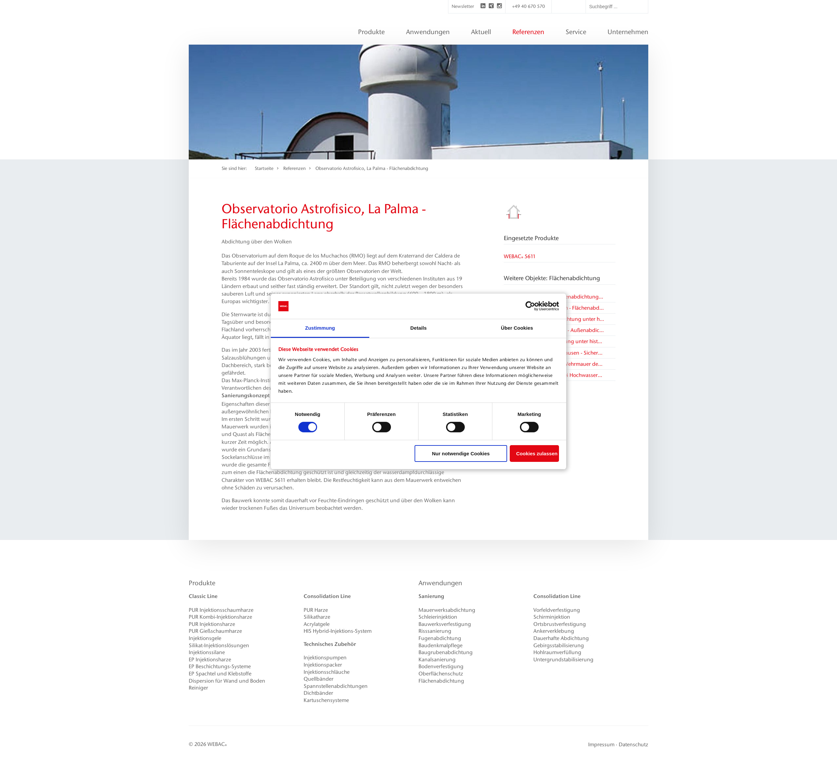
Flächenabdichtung (441, 681)
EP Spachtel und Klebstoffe (220, 673)
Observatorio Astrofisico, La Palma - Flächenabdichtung (371, 168)
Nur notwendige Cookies (461, 453)
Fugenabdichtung (439, 638)
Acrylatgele (317, 624)
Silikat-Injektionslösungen (219, 645)
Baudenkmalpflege (440, 645)
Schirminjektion (551, 617)
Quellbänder (318, 679)
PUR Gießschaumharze (215, 631)
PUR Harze (316, 610)
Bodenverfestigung (440, 666)
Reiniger (198, 688)
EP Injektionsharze (210, 659)
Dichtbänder (318, 693)
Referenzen (294, 168)
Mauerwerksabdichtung (446, 610)
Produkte (202, 583)
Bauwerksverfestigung (444, 624)
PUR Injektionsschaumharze (221, 610)
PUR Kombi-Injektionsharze (220, 617)
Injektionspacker (323, 665)
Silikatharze (317, 617)
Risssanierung (434, 631)
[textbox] (617, 6)
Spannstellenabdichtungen (336, 686)
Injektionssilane (207, 652)
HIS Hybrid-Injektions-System (338, 631)
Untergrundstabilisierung (563, 659)
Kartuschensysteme (326, 700)
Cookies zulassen (537, 453)
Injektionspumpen (325, 657)
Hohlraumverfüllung (557, 652)
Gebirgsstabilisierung (558, 645)
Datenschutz (633, 744)
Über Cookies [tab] (517, 328)
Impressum (601, 744)
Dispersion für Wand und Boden (227, 681)
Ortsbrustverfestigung (559, 624)
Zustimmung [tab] (320, 328)
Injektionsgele (205, 638)
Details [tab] (418, 328)
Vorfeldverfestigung (556, 610)
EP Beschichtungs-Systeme (220, 666)
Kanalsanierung (437, 659)
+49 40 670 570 (528, 6)
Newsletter (463, 6)
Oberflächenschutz (440, 673)
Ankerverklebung (553, 631)
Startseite (264, 168)
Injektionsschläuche (327, 672)
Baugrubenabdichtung (445, 652)
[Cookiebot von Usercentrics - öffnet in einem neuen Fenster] (530, 306)
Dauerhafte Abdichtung (561, 638)
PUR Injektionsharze (212, 624)
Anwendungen (440, 583)
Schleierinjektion (437, 617)
